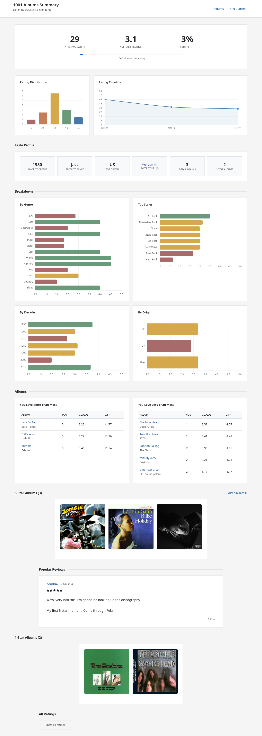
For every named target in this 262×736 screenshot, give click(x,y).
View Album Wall (237, 493)
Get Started (238, 9)
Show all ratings (56, 725)
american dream (150, 469)
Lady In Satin (29, 422)
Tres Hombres (149, 434)
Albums (219, 9)
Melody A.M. (148, 458)
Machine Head (149, 422)
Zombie (26, 446)
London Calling (149, 446)
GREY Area (28, 434)
